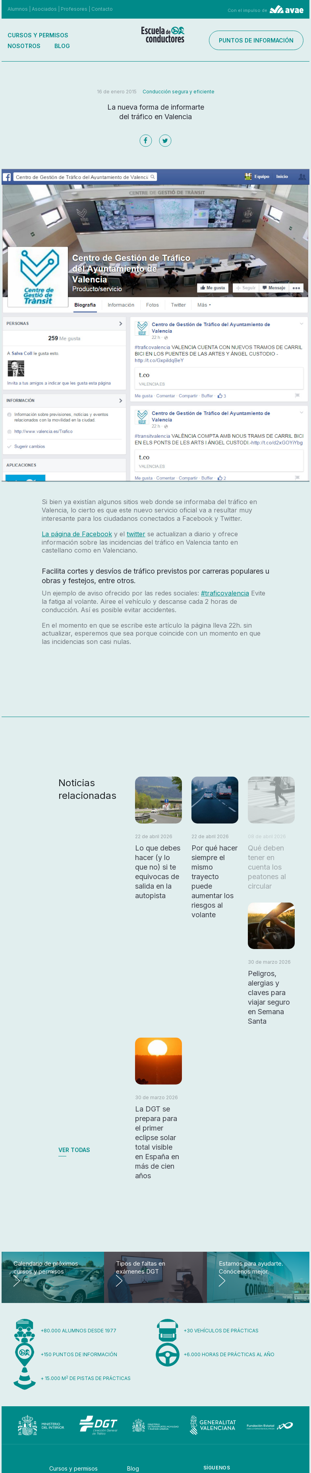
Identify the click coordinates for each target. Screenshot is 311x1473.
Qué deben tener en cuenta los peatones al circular (267, 867)
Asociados (44, 9)
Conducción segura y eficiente (178, 92)
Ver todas (74, 1149)
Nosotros (24, 46)
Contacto (102, 9)
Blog (62, 46)
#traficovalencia (225, 593)
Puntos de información (262, 40)
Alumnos (18, 9)
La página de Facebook (77, 534)
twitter (136, 534)
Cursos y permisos (38, 35)
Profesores (74, 9)
